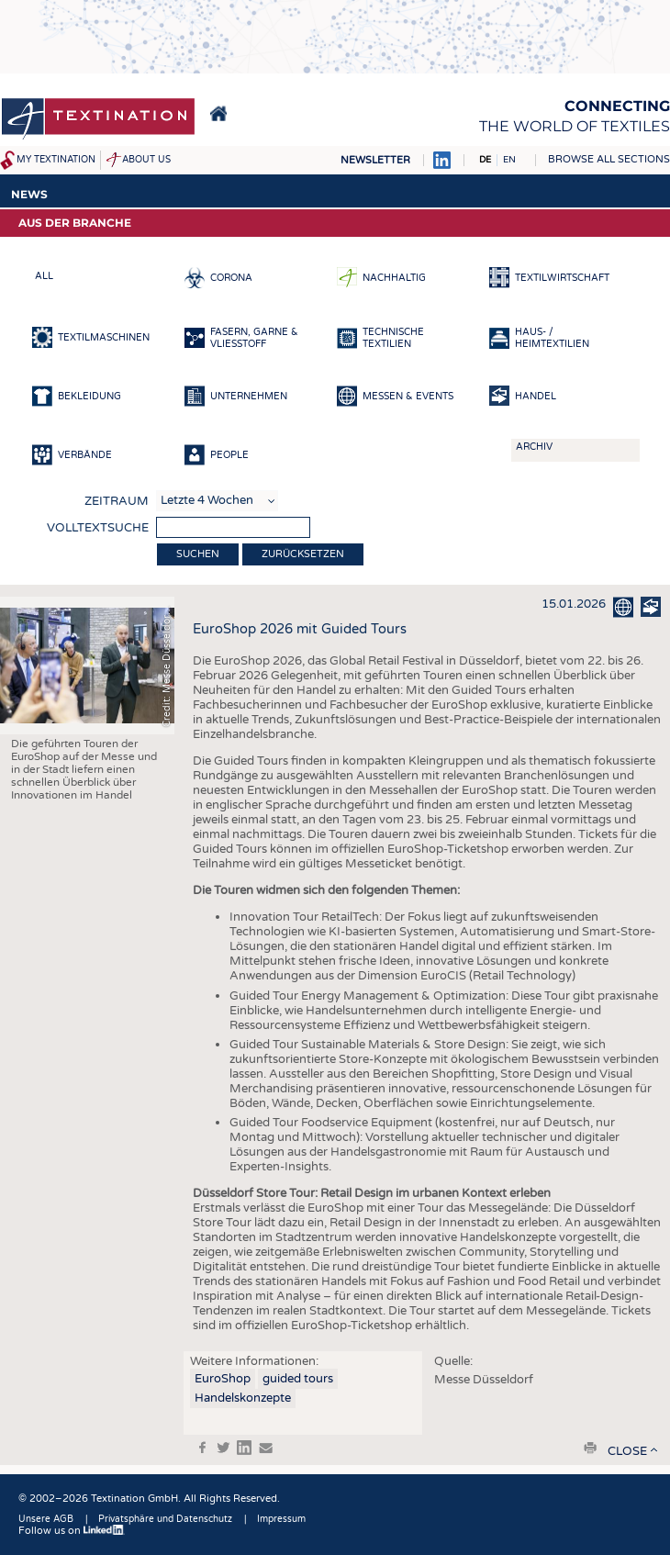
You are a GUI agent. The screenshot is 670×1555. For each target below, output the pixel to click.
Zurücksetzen (303, 554)
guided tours (297, 1378)
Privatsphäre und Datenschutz (165, 1519)
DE (485, 159)
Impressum (281, 1519)
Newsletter (375, 160)
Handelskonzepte (243, 1398)
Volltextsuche (98, 527)
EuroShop (223, 1378)
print (590, 1447)
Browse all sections (609, 159)
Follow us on (71, 1531)
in (244, 1447)
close (627, 1451)
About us (146, 159)
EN (509, 159)
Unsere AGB (45, 1519)
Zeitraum (116, 501)
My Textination (56, 159)
